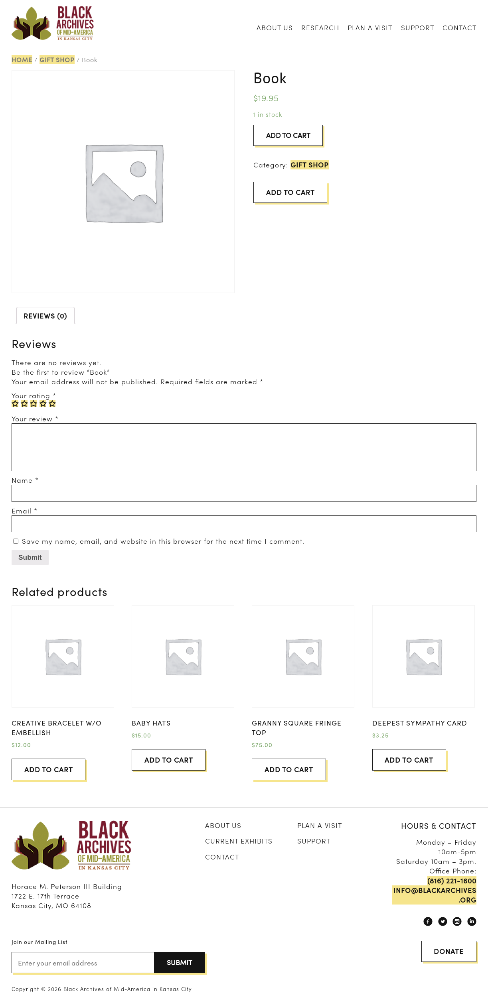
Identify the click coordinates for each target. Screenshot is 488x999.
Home (22, 59)
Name (25, 480)
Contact (459, 27)
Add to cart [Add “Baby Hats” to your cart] (168, 760)
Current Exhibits (239, 841)
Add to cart (288, 135)
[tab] (45, 315)
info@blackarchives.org (434, 895)
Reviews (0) (45, 316)
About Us (275, 27)
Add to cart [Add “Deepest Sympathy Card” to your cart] (409, 760)
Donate (449, 951)
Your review (35, 418)
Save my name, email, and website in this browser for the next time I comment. (163, 541)
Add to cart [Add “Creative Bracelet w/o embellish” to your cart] (48, 769)
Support (417, 27)
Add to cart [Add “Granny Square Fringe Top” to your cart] (289, 769)
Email (25, 510)
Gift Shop (57, 59)
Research (320, 27)
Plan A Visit (370, 27)
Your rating (34, 395)
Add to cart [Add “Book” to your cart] (290, 192)
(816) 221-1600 (451, 880)
